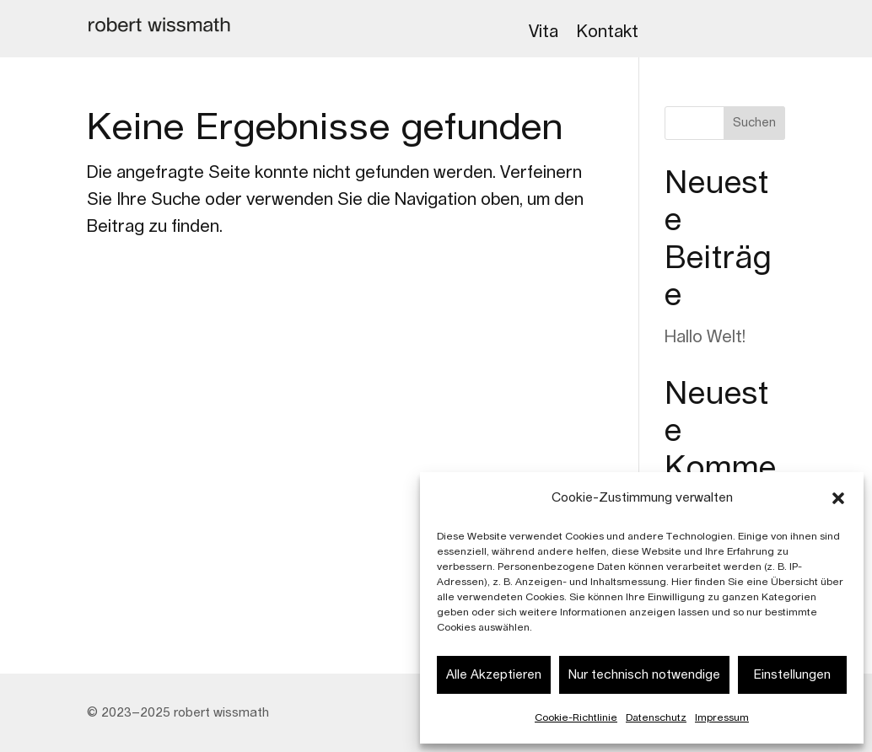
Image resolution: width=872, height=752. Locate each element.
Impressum (722, 717)
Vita (543, 32)
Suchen (754, 123)
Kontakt (607, 32)
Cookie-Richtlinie (576, 717)
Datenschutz (656, 717)
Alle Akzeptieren (493, 675)
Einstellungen (792, 675)
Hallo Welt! (705, 337)
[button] (838, 498)
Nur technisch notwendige (644, 675)
